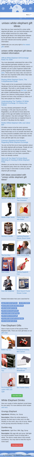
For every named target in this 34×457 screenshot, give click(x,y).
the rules (24, 90)
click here (4, 407)
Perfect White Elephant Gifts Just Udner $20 (15, 124)
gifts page (4, 332)
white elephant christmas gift (9, 315)
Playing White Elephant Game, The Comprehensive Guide (14, 80)
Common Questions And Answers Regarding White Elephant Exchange (14, 141)
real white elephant (24, 303)
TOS (13, 455)
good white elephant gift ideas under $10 (12, 305)
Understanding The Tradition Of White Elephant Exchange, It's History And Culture (15, 103)
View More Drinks (17, 445)
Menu (29, 15)
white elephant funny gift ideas (10, 310)
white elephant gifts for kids (9, 308)
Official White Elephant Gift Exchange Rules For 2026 (15, 59)
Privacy (23, 455)
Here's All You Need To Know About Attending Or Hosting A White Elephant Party (15, 160)
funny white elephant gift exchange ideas (12, 318)
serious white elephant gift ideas (10, 313)
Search (18, 455)
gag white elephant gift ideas (9, 303)
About (10, 455)
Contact (28, 455)
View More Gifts (17, 395)
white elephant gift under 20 (9, 321)
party (2, 72)
